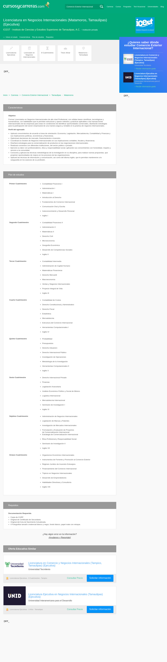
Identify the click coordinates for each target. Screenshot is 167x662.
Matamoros (68, 95)
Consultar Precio (75, 578)
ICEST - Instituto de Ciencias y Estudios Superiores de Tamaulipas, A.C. (41, 29)
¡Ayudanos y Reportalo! (59, 538)
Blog (162, 6)
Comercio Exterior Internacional (35, 95)
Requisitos (49, 37)
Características (24, 37)
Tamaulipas (56, 95)
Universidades (153, 6)
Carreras (110, 6)
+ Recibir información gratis (145, 68)
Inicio (5, 95)
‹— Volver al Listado (10, 37)
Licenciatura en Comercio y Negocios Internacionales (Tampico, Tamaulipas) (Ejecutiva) (65, 564)
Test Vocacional (139, 6)
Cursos (118, 6)
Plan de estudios (38, 37)
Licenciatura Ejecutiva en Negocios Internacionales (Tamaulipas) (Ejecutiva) (65, 595)
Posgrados (127, 6)
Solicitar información (100, 578)
